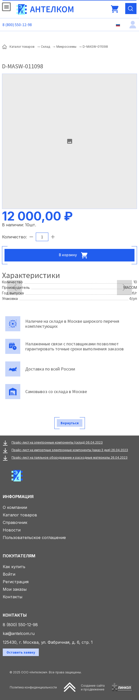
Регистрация (16, 581)
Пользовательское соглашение (34, 537)
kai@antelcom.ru (19, 633)
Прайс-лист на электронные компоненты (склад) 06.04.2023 (57, 442)
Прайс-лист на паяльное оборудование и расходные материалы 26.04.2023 (69, 457)
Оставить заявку (21, 652)
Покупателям (19, 555)
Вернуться (70, 423)
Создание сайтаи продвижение (93, 687)
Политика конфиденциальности (33, 687)
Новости (12, 529)
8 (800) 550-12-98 (17, 24)
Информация (18, 496)
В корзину (74, 255)
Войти (9, 574)
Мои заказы (15, 589)
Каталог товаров (20, 514)
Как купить (14, 566)
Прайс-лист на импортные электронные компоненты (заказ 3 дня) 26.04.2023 (70, 450)
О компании (15, 507)
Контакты (12, 596)
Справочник (15, 522)
